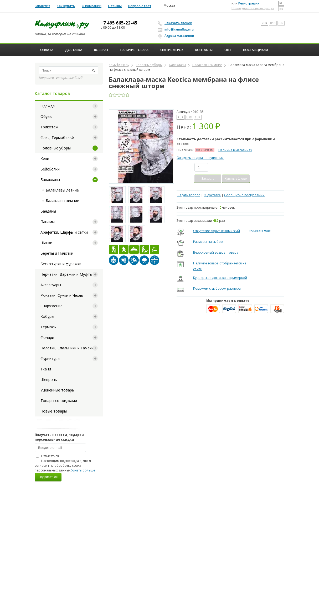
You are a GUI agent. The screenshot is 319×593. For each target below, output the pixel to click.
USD (273, 23)
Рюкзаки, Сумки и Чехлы (62, 295)
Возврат (101, 50)
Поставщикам (255, 50)
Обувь (46, 116)
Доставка (73, 50)
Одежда (47, 105)
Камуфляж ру (119, 65)
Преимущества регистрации (252, 8)
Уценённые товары (57, 390)
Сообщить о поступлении (244, 195)
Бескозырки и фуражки (60, 263)
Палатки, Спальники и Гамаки (67, 347)
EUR (281, 23)
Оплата (46, 50)
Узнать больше (83, 470)
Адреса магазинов (177, 35)
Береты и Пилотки (56, 253)
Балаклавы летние (62, 190)
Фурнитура (50, 358)
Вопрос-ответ (139, 6)
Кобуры (47, 316)
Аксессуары (50, 284)
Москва (169, 5)
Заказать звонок (176, 23)
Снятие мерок (171, 50)
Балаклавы (50, 179)
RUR (264, 23)
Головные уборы (55, 147)
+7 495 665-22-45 (119, 23)
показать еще (260, 230)
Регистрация (248, 3)
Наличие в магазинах (235, 150)
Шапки (46, 242)
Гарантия (42, 6)
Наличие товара (134, 50)
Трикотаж (49, 126)
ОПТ (227, 50)
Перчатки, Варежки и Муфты (66, 274)
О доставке (212, 195)
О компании (91, 6)
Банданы (48, 211)
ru (281, 3)
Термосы (48, 326)
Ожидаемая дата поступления (200, 157)
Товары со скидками (58, 400)
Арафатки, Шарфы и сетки (64, 232)
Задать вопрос (188, 195)
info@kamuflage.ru (177, 29)
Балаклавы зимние (62, 200)
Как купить (66, 6)
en (281, 9)
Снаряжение (51, 305)
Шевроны (49, 379)
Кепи (44, 158)
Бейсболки (50, 169)
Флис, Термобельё (57, 137)
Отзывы (115, 6)
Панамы (47, 221)
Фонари (47, 337)
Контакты (204, 50)
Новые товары (53, 411)
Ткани (45, 368)
